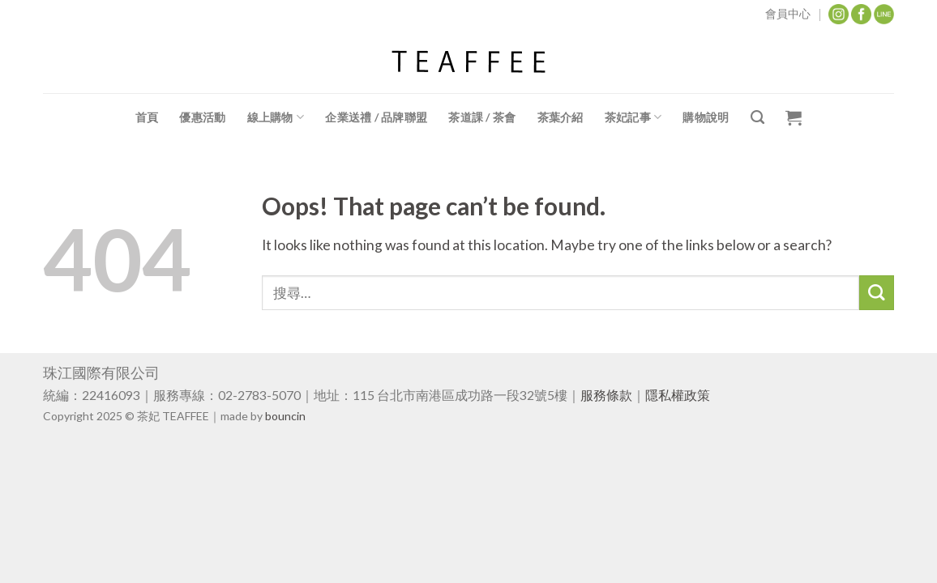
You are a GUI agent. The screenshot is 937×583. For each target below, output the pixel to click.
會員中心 (788, 13)
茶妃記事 (633, 117)
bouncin (285, 416)
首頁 (147, 117)
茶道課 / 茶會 (482, 117)
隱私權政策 (677, 394)
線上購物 (276, 117)
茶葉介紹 (560, 117)
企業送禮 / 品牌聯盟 (376, 117)
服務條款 (606, 394)
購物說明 (705, 117)
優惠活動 (202, 117)
